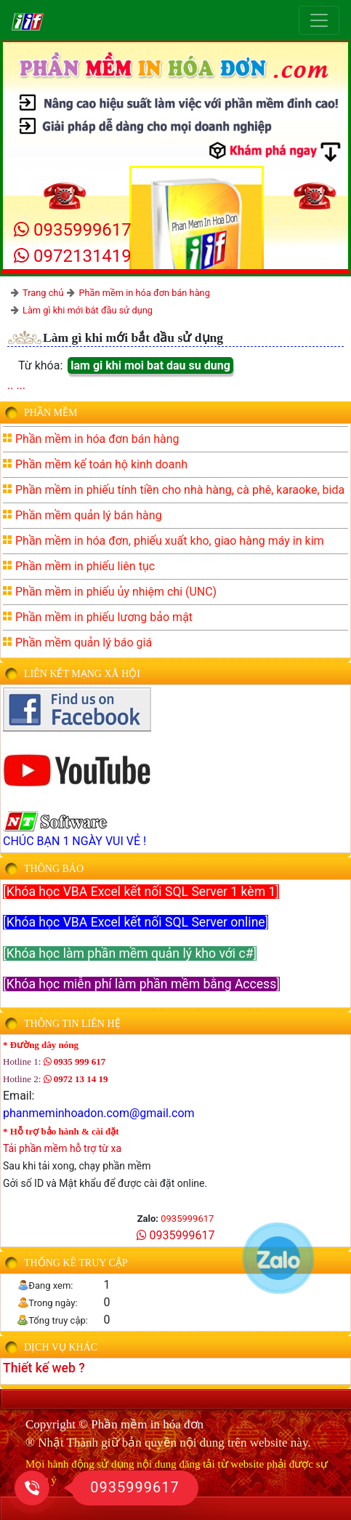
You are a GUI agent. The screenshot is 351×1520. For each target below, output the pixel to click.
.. (10, 385)
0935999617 (73, 230)
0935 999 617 (75, 1061)
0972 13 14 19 (76, 1078)
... (20, 385)
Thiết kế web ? (44, 1368)
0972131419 (73, 256)
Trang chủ (43, 292)
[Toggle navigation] (319, 20)
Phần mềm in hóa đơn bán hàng (143, 292)
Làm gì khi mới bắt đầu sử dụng (88, 310)
